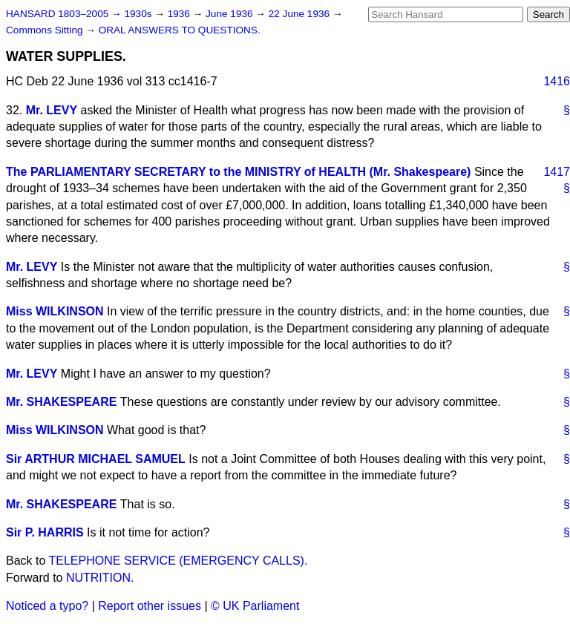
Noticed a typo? (47, 606)
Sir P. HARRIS (45, 532)
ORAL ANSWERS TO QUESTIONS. (180, 30)
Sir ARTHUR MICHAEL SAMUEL (96, 459)
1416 (556, 81)
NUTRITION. (100, 577)
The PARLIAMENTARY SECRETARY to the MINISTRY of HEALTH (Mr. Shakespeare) (238, 171)
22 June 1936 (300, 13)
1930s (139, 13)
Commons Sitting (45, 30)
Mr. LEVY (51, 110)
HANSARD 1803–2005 (57, 13)
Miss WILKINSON (55, 311)
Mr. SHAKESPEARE (61, 401)
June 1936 (230, 13)
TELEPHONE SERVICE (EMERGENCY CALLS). (178, 560)
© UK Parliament (255, 606)
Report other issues (149, 606)
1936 (180, 13)
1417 (556, 171)
